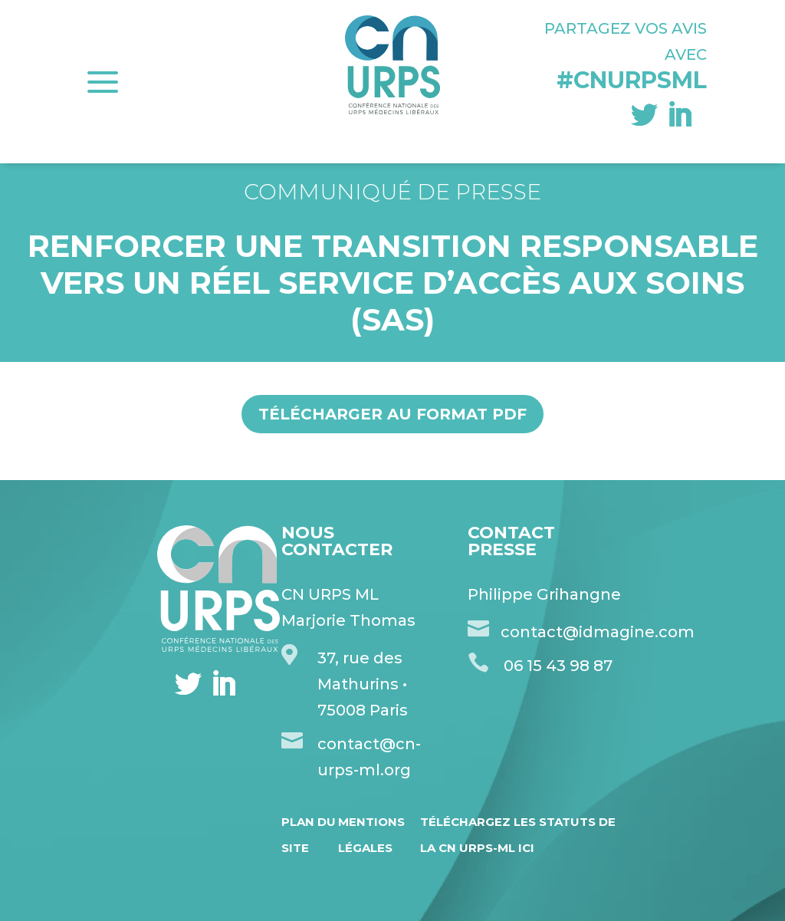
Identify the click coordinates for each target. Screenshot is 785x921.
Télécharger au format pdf (392, 414)
